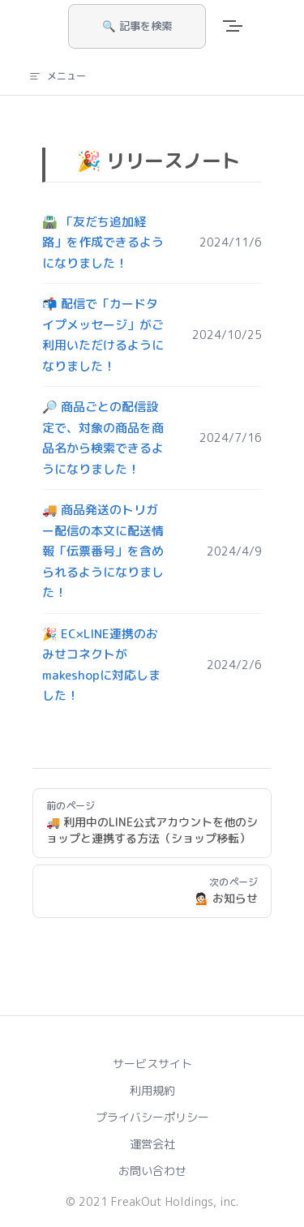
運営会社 (152, 1144)
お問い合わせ (152, 1170)
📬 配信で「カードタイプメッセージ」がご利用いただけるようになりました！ (103, 335)
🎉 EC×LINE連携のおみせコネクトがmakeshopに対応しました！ (101, 665)
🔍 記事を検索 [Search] (137, 26)
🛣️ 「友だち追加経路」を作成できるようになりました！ (103, 242)
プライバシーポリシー (152, 1117)
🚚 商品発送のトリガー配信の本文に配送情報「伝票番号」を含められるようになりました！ (103, 551)
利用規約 (152, 1090)
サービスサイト (152, 1063)
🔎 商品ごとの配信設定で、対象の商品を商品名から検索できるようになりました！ (103, 438)
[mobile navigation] (242, 26)
